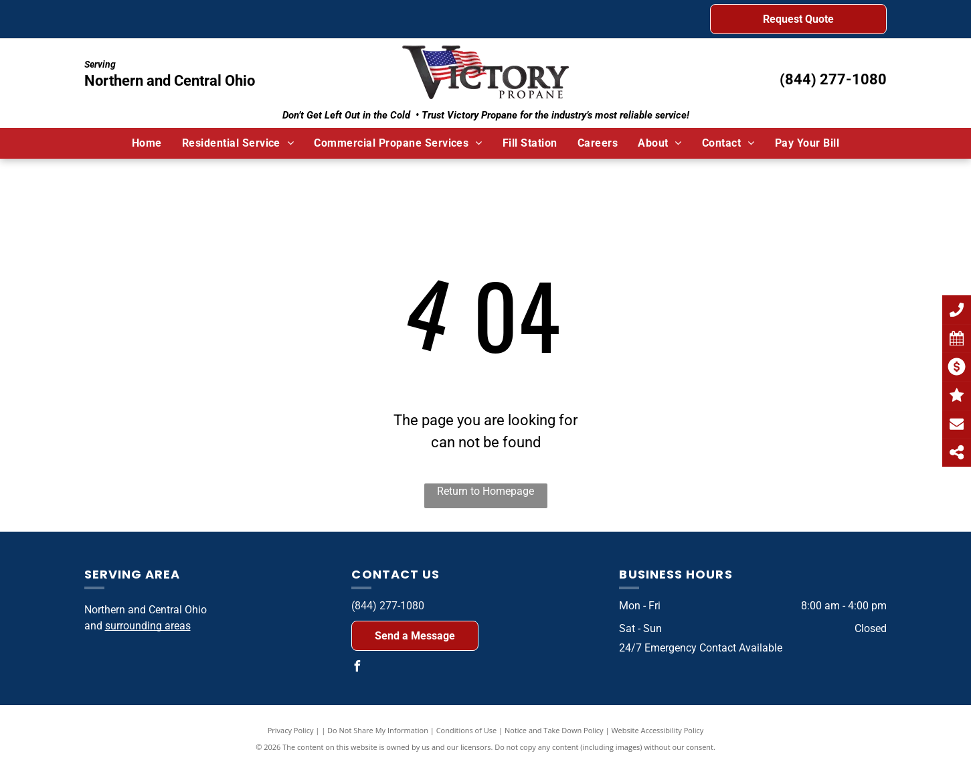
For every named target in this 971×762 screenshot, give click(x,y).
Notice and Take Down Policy (554, 730)
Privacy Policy (291, 730)
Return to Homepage (485, 491)
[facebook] (356, 668)
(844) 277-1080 (833, 79)
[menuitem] (147, 143)
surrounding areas (148, 625)
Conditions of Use (466, 730)
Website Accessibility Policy (657, 730)
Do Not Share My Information (377, 730)
